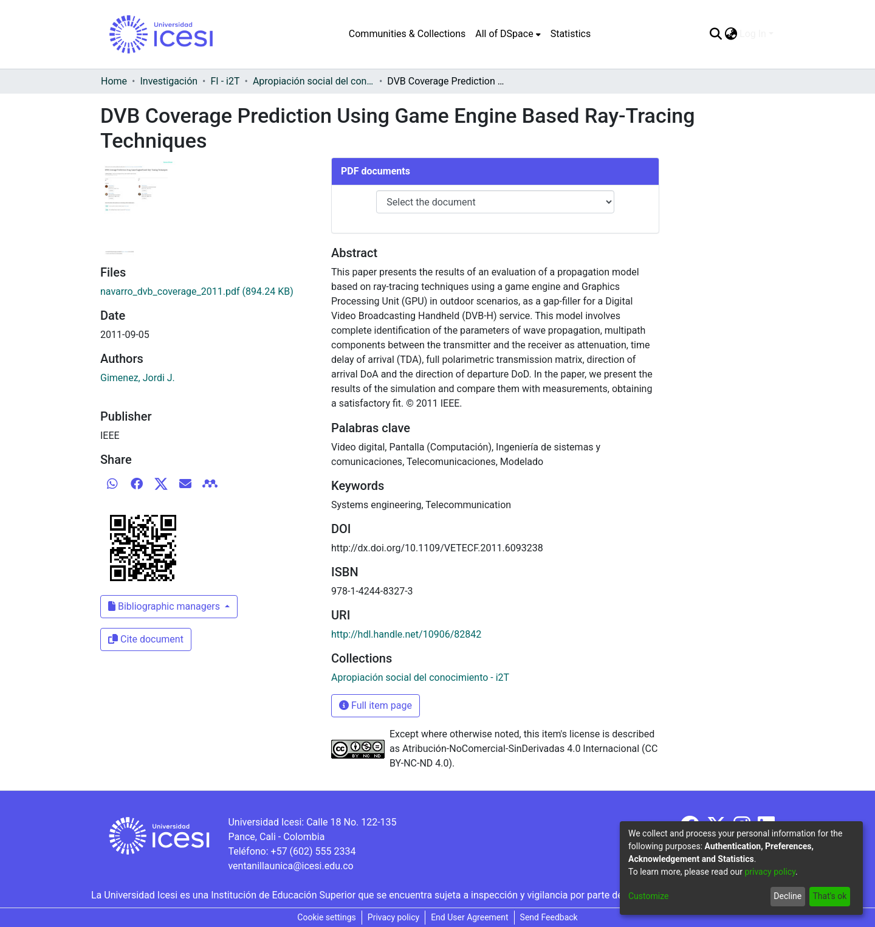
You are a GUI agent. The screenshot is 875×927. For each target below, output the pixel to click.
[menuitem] (507, 34)
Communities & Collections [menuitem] (407, 34)
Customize (648, 896)
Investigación (168, 81)
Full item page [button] (375, 705)
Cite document (146, 639)
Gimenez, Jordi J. (137, 378)
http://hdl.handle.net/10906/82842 (406, 634)
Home (114, 81)
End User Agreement (469, 917)
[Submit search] (715, 34)
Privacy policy (393, 917)
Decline (787, 896)
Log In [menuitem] (752, 34)
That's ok (829, 896)
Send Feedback (549, 917)
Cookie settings (326, 917)
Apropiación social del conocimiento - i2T (313, 81)
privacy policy (769, 872)
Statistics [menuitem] (571, 34)
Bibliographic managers (165, 606)
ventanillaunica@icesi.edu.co (290, 866)
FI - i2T (225, 81)
